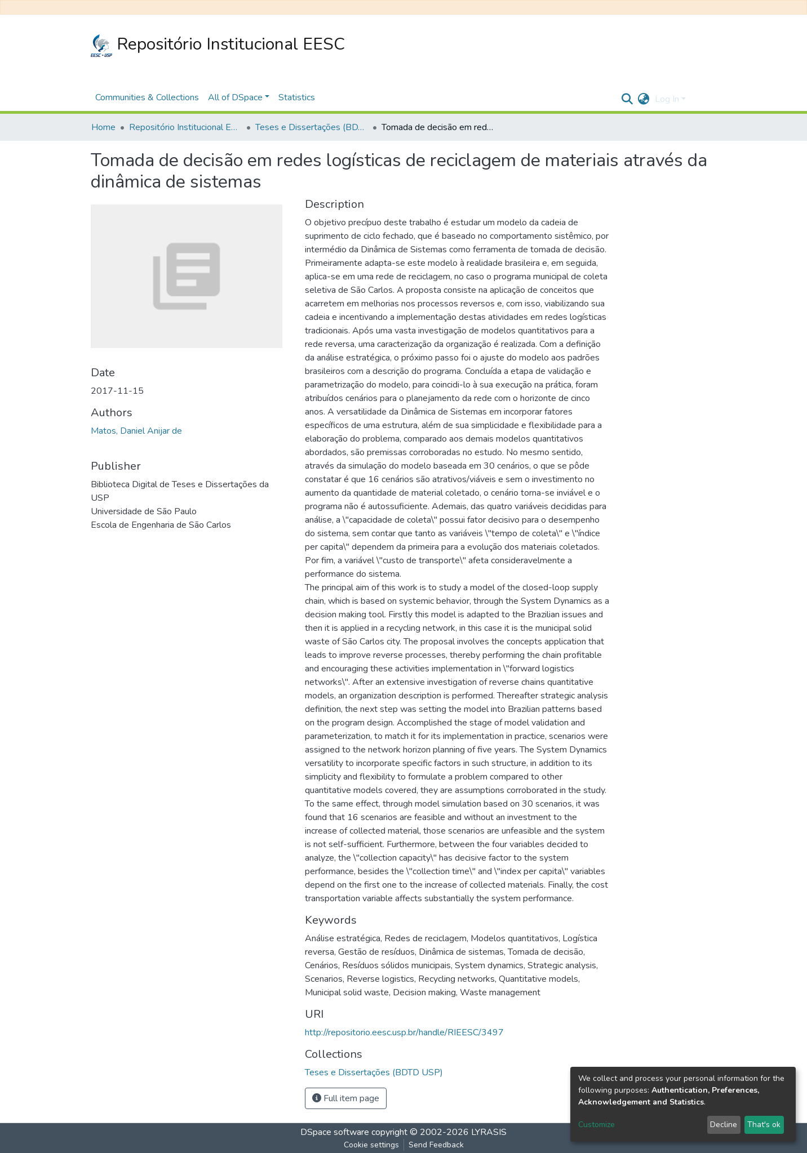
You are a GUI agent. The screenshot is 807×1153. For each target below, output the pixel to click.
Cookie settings (371, 1144)
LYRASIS (489, 1132)
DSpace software (334, 1132)
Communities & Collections (147, 97)
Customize (596, 1124)
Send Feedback (436, 1144)
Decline (723, 1124)
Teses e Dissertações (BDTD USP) (311, 127)
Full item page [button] (345, 1098)
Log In (667, 99)
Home (103, 127)
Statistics (296, 97)
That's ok (764, 1124)
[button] (643, 99)
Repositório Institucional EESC (218, 45)
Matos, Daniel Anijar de (136, 431)
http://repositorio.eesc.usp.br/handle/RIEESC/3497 (404, 1032)
